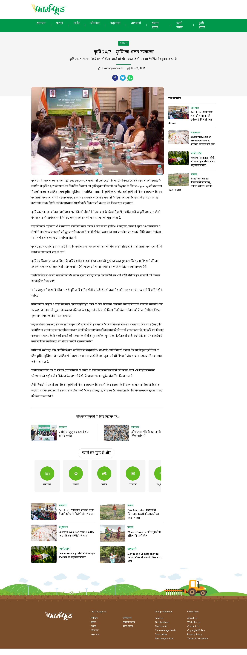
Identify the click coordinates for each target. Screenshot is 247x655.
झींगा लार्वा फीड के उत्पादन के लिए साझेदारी (146, 434)
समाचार (41, 23)
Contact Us (193, 626)
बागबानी (136, 23)
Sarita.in (159, 618)
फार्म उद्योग (179, 25)
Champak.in (161, 626)
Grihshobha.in (162, 622)
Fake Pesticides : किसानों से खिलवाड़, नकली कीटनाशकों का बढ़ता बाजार (143, 514)
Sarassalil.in (161, 635)
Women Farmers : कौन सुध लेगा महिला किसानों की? (144, 534)
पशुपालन (115, 23)
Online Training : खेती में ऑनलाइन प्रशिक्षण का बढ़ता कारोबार (77, 556)
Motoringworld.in (164, 639)
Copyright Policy (196, 630)
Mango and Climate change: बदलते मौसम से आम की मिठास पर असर (144, 558)
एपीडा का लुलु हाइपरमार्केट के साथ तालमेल (74, 434)
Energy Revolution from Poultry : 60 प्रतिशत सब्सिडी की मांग (76, 534)
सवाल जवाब (155, 25)
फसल (59, 23)
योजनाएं (95, 23)
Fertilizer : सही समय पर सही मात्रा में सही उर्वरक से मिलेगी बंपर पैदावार (77, 512)
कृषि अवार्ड (202, 25)
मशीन (77, 23)
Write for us (193, 622)
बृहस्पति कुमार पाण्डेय (112, 68)
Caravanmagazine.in (165, 630)
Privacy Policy (194, 635)
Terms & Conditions (197, 639)
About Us (192, 618)
